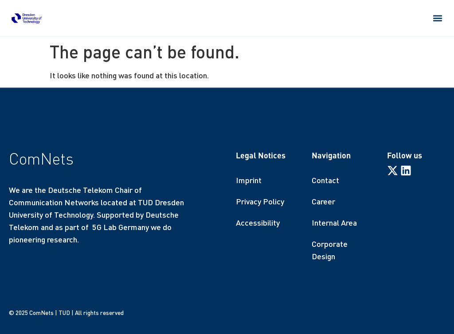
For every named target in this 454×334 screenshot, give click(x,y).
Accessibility (258, 222)
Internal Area (334, 222)
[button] (438, 18)
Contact (325, 180)
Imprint (249, 180)
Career (323, 201)
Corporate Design (330, 250)
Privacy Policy (260, 201)
